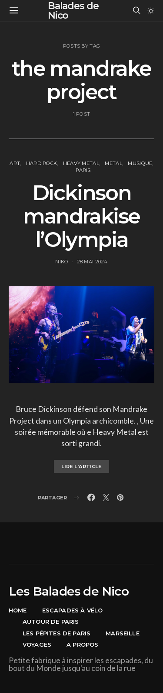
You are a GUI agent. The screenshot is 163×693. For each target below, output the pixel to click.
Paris (83, 170)
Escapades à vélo (72, 610)
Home (18, 610)
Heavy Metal (81, 163)
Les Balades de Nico (69, 591)
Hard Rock (41, 163)
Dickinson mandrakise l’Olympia (81, 216)
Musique (140, 163)
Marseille (122, 633)
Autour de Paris (51, 621)
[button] (150, 10)
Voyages (37, 644)
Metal (113, 163)
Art (15, 163)
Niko (61, 262)
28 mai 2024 (92, 262)
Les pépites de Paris (56, 633)
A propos (82, 644)
